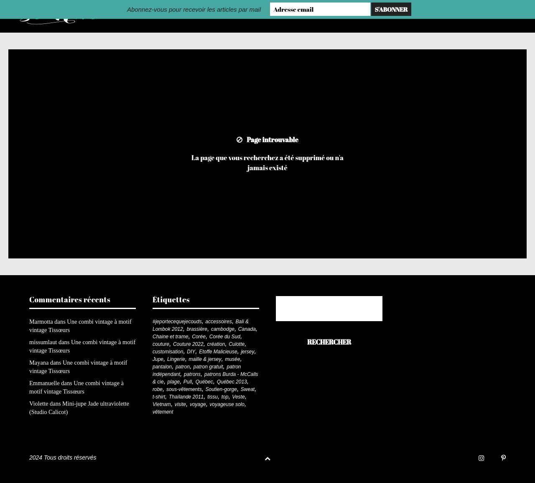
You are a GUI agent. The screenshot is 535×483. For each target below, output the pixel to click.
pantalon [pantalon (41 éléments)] (162, 367)
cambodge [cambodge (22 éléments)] (222, 329)
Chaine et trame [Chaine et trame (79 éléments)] (170, 337)
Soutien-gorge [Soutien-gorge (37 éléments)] (221, 389)
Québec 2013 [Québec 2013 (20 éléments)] (232, 382)
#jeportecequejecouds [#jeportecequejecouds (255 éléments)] (177, 322)
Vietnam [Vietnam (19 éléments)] (162, 404)
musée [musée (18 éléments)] (232, 359)
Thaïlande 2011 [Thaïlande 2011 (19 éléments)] (186, 397)
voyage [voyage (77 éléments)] (198, 404)
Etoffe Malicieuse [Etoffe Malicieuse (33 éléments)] (218, 352)
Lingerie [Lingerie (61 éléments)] (176, 359)
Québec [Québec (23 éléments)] (204, 382)
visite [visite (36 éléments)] (180, 404)
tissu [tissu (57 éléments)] (212, 397)
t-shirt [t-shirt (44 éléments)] (159, 397)
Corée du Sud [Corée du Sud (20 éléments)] (224, 337)
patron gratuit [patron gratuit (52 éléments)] (208, 367)
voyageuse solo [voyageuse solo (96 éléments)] (227, 404)
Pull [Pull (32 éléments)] (187, 382)
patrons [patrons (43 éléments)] (192, 374)
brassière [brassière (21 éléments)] (197, 329)
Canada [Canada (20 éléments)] (247, 329)
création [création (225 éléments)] (216, 344)
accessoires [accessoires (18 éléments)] (218, 322)
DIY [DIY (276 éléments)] (191, 352)
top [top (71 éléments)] (225, 397)
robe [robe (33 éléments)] (158, 389)
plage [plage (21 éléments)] (174, 382)
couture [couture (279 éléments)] (161, 344)
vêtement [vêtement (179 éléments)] (163, 412)
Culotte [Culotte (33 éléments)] (237, 344)
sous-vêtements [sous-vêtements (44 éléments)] (184, 389)
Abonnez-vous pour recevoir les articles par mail (194, 9)
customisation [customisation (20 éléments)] (168, 352)
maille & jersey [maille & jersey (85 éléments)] (205, 359)
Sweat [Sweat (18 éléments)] (248, 389)
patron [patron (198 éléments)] (183, 367)
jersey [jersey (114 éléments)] (247, 352)
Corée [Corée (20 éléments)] (199, 337)
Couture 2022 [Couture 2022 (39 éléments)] (188, 344)
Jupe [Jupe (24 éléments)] (158, 359)
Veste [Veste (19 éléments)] (238, 397)
